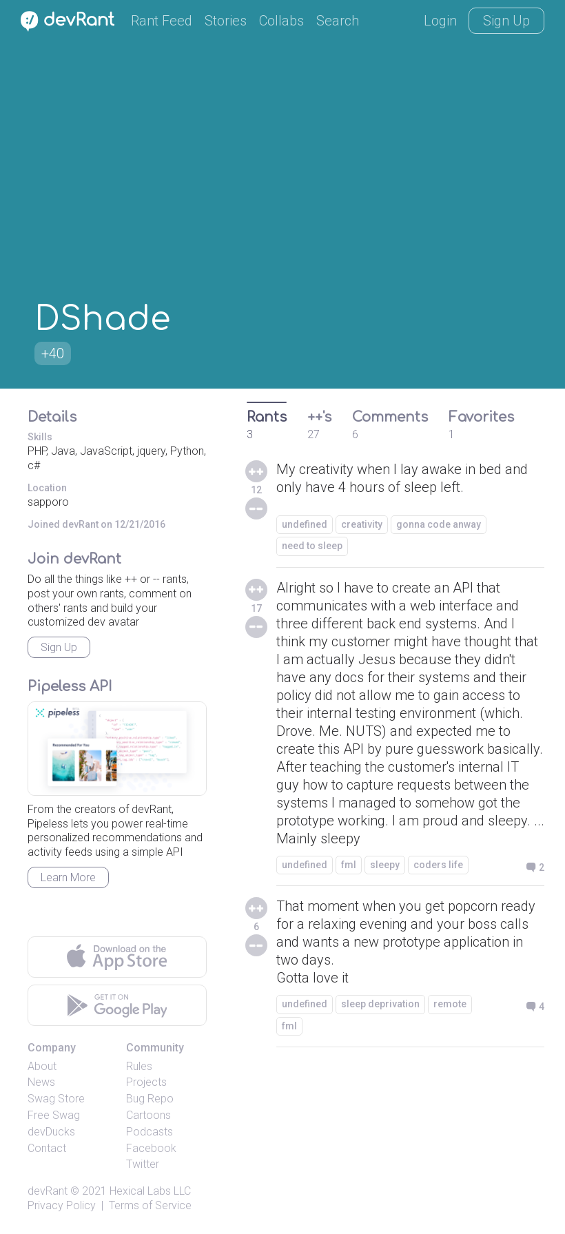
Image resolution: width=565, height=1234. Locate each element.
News (41, 1082)
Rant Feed (161, 20)
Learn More (68, 877)
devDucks (51, 1131)
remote (449, 1003)
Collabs (281, 20)
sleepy (385, 864)
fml (348, 864)
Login (440, 20)
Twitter (142, 1164)
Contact (47, 1148)
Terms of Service (150, 1205)
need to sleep (312, 545)
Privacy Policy (62, 1205)
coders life (438, 864)
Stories (226, 20)
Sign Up (506, 20)
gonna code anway (438, 524)
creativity (361, 524)
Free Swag (54, 1115)
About (42, 1066)
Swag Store (56, 1098)
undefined (304, 524)
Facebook (151, 1148)
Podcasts (149, 1131)
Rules (139, 1066)
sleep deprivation (380, 1003)
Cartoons (148, 1115)
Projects (146, 1082)
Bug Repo (150, 1098)
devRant (48, 1190)
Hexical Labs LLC (150, 1190)
